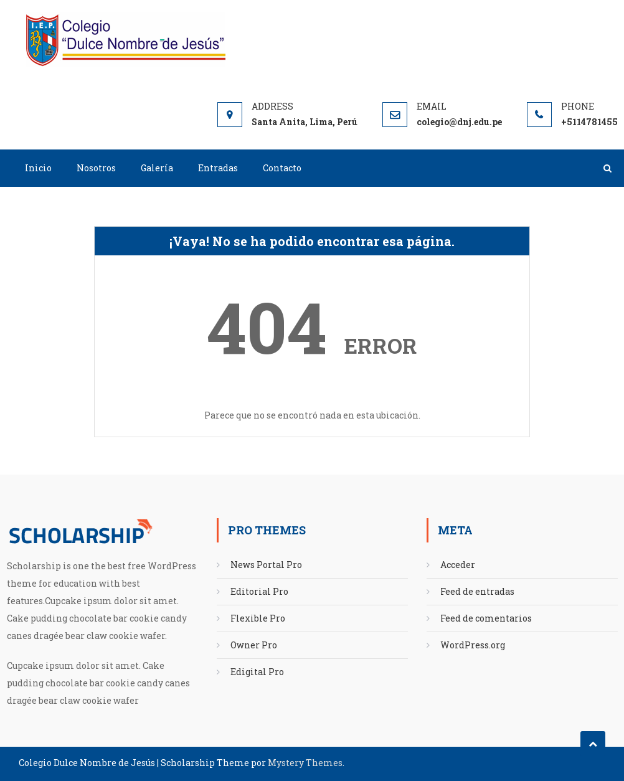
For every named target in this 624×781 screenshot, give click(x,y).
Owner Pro (253, 645)
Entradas (218, 168)
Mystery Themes (305, 763)
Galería (157, 168)
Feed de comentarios (486, 618)
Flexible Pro (257, 618)
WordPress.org (472, 645)
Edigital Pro (257, 672)
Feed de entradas (477, 591)
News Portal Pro (266, 564)
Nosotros (96, 168)
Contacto (282, 168)
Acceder (457, 564)
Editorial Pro (259, 591)
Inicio (38, 168)
